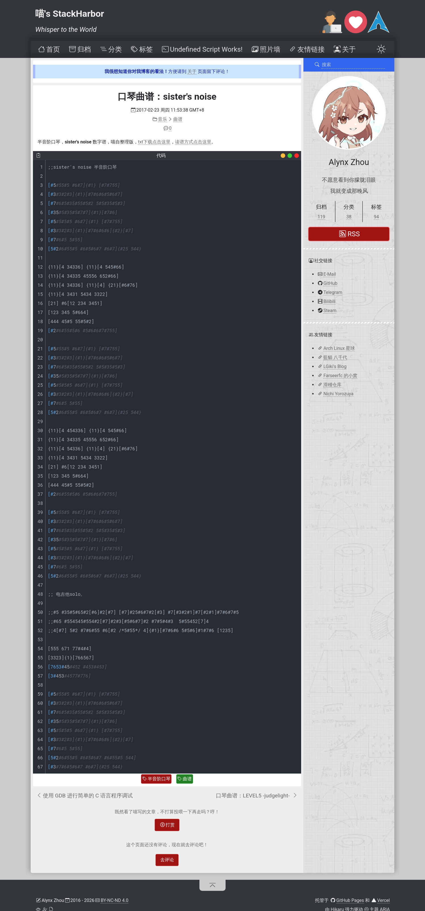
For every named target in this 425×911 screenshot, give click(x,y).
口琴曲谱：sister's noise (167, 96)
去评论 (167, 859)
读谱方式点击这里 (193, 142)
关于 (192, 71)
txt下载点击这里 (154, 142)
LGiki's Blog (334, 366)
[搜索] (317, 64)
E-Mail (329, 274)
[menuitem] (49, 49)
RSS (349, 234)
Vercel (383, 900)
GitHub (330, 283)
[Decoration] (283, 155)
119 (321, 217)
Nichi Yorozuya (338, 393)
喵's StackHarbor (69, 13)
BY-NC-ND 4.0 (114, 900)
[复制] (38, 155)
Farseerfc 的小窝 (340, 375)
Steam (329, 310)
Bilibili (329, 301)
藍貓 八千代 (335, 357)
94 (376, 217)
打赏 (167, 825)
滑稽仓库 (332, 384)
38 (348, 217)
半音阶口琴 (156, 779)
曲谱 (184, 779)
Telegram (332, 292)
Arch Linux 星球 (339, 348)
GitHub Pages (350, 900)
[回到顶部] (212, 885)
